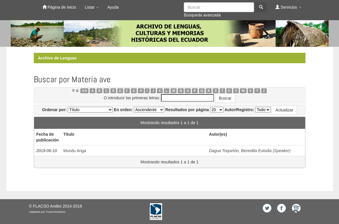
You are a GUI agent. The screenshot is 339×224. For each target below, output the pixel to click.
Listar (92, 7)
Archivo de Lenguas (57, 58)
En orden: (123, 109)
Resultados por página (187, 109)
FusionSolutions (56, 211)
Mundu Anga (74, 150)
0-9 (84, 90)
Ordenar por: (54, 109)
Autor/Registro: (239, 109)
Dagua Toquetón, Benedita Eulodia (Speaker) (249, 150)
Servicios (288, 7)
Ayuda (112, 7)
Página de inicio (59, 7)
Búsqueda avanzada (202, 15)
